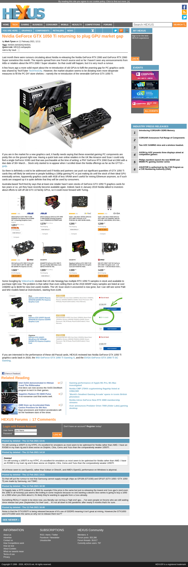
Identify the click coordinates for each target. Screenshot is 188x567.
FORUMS (107, 25)
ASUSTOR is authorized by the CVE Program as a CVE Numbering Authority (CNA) (161, 168)
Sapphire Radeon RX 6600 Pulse (34, 394)
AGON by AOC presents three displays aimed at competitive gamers (161, 153)
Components (42, 31)
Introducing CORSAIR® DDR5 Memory (157, 130)
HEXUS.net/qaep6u (22, 47)
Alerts (48, 535)
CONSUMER (51, 25)
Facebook (44, 537)
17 (121, 30)
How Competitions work (13, 543)
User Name (8, 430)
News (70, 31)
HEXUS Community (90, 530)
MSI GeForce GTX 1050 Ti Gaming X (55, 357)
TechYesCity (35, 70)
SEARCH (180, 25)
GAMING (25, 25)
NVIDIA (11, 45)
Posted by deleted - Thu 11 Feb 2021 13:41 (23, 441)
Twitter (55, 535)
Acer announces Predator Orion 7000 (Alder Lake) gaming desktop (98, 407)
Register (91, 426)
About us (7, 535)
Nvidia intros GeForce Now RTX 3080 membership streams (94, 401)
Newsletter (55, 537)
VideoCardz (28, 281)
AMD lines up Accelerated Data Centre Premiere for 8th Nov (34, 406)
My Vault (12, 50)
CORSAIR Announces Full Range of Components (162, 138)
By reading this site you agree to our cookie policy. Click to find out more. (92, 1)
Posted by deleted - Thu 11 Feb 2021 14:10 (23, 452)
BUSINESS (38, 25)
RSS (42, 535)
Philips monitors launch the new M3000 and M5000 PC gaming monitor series (159, 161)
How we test (8, 546)
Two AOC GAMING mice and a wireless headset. (161, 145)
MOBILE (64, 25)
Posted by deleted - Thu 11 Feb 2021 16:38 (23, 486)
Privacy (6, 557)
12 (59, 383)
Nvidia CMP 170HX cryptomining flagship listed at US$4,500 (94, 389)
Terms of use (9, 554)
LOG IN (135, 59)
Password (7, 433)
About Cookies (9, 549)
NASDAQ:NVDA (23, 45)
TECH (15, 25)
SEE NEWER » (11, 519)
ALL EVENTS (151, 111)
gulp (4, 166)
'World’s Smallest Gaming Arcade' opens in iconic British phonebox (98, 395)
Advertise (7, 537)
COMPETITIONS (92, 25)
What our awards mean (13, 551)
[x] (128, 1)
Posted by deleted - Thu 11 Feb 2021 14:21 (23, 474)
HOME (6, 25)
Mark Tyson (10, 41)
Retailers (58, 31)
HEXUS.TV (77, 25)
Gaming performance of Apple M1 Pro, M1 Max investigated (92, 384)
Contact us (8, 540)
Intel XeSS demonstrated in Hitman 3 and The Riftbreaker (36, 384)
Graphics (27, 31)
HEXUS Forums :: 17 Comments (28, 419)
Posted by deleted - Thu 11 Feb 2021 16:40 (23, 507)
